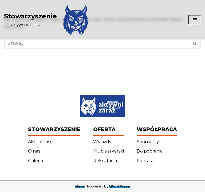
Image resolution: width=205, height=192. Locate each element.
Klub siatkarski (108, 151)
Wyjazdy (102, 141)
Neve (80, 186)
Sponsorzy (148, 141)
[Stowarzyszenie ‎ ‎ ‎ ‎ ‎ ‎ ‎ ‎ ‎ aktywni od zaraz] (48, 20)
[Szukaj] (96, 43)
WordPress (119, 186)
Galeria (35, 160)
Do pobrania (150, 151)
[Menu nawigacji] (194, 19)
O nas (34, 151)
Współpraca (157, 129)
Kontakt (145, 160)
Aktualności (40, 141)
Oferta (104, 129)
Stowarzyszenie (54, 129)
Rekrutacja (105, 160)
